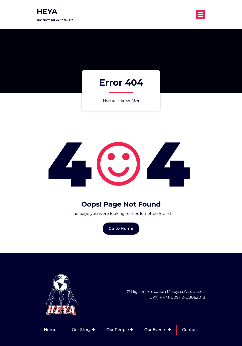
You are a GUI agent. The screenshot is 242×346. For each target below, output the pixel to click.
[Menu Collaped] (200, 14)
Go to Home (121, 231)
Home (109, 100)
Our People (117, 329)
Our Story (81, 329)
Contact (190, 329)
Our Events (155, 329)
